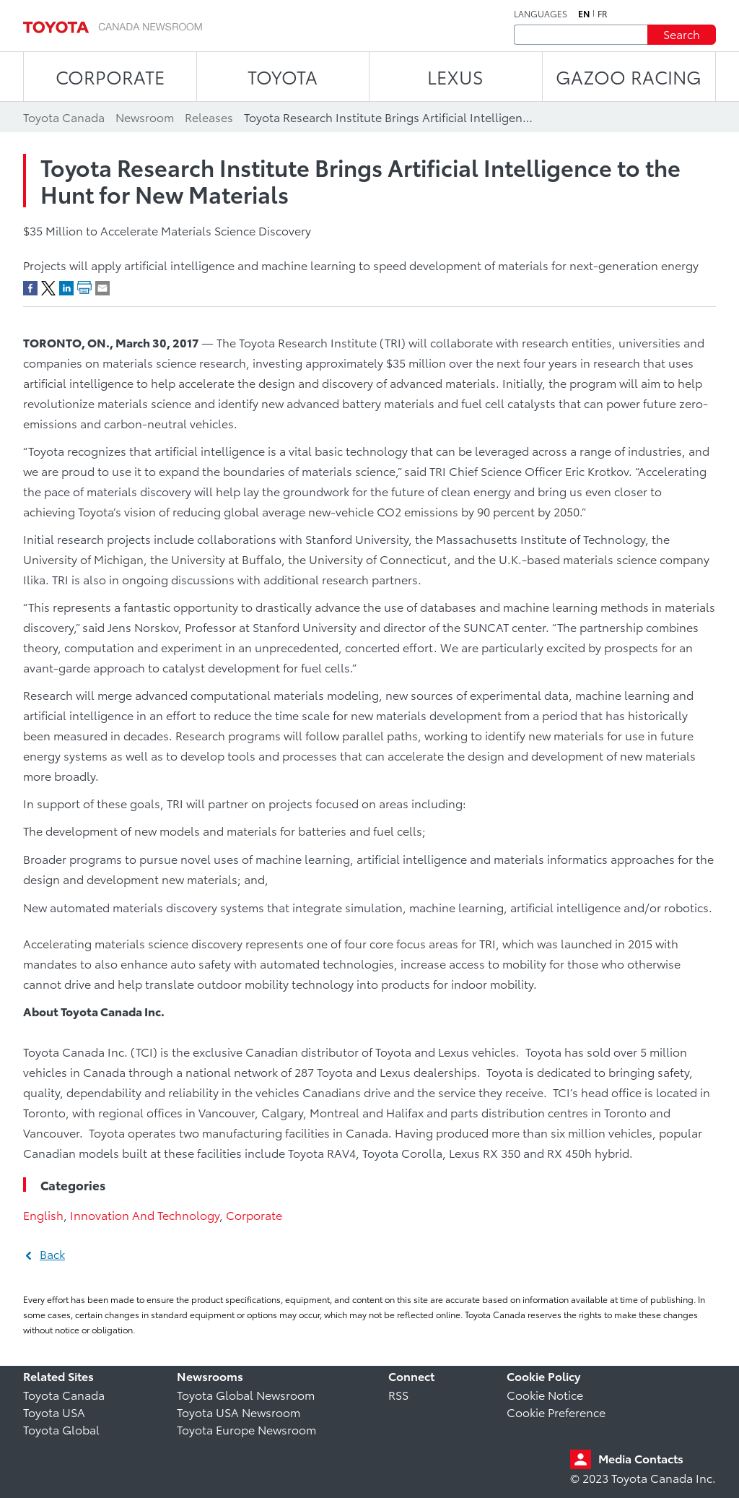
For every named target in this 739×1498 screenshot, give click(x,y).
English (43, 1214)
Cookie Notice (545, 1394)
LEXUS (455, 76)
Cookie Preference (556, 1411)
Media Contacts (640, 1458)
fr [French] (603, 13)
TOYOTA (283, 76)
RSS (398, 1394)
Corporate (254, 1214)
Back (52, 1253)
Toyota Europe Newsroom (246, 1429)
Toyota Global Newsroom (246, 1394)
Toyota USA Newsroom (238, 1411)
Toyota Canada (64, 1394)
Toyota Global (61, 1429)
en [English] (584, 13)
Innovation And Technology (144, 1214)
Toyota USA (54, 1411)
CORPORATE (110, 76)
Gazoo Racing (628, 76)
